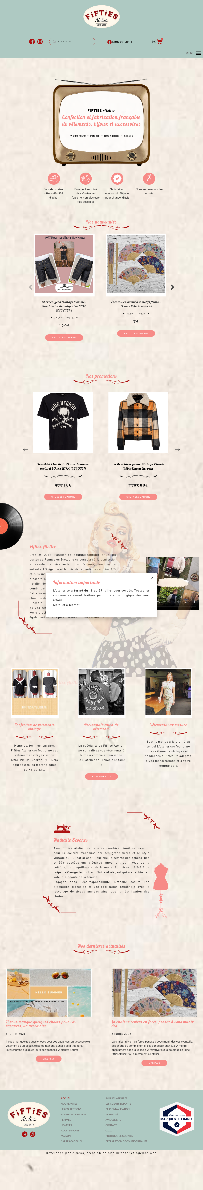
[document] (101, 595)
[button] (152, 577)
